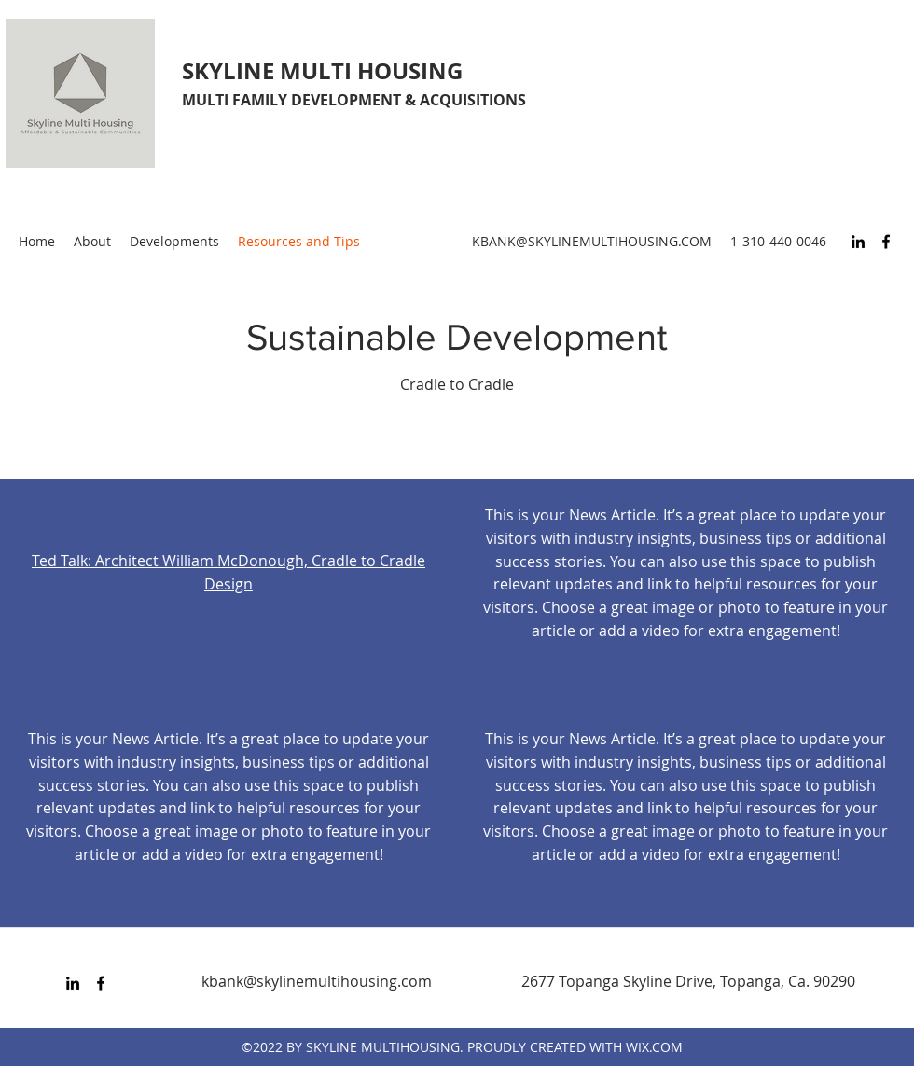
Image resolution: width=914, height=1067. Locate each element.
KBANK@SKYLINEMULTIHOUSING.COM (592, 241)
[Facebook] (886, 241)
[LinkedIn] (858, 241)
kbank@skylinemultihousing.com (316, 981)
